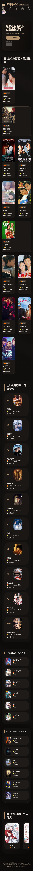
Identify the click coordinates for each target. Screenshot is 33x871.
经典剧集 (15, 8)
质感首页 (3, 8)
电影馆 (9, 8)
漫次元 (29, 8)
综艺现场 (22, 8)
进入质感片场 (13, 37)
